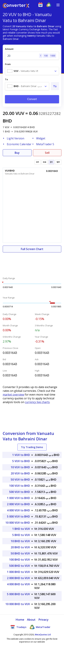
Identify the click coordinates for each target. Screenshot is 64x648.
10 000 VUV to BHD (17, 523)
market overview (13, 394)
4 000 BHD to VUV (18, 584)
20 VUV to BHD (20, 473)
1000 (52, 55)
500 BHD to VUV (19, 566)
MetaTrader (40, 627)
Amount (9, 48)
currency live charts (37, 402)
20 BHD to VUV (20, 547)
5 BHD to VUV (21, 535)
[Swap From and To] (55, 86)
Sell (47, 153)
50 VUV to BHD (20, 479)
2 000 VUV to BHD (18, 504)
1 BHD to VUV (21, 529)
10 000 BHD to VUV (17, 604)
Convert (32, 99)
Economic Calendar (19, 144)
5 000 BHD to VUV (18, 594)
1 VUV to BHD (21, 455)
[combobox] (32, 71)
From (8, 64)
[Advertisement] (32, 262)
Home (20, 619)
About (31, 619)
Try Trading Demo (32, 447)
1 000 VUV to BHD (18, 498)
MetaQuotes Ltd (43, 634)
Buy (17, 153)
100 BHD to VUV (19, 559)
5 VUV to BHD (21, 461)
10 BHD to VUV (20, 541)
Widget (40, 138)
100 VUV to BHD (19, 486)
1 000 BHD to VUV (18, 572)
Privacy (43, 619)
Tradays (18, 627)
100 (46, 55)
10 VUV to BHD (20, 467)
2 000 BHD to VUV (18, 578)
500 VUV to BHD (19, 492)
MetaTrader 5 (45, 144)
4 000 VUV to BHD (18, 510)
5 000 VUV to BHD (18, 516)
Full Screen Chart (32, 249)
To (6, 79)
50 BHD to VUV (20, 553)
